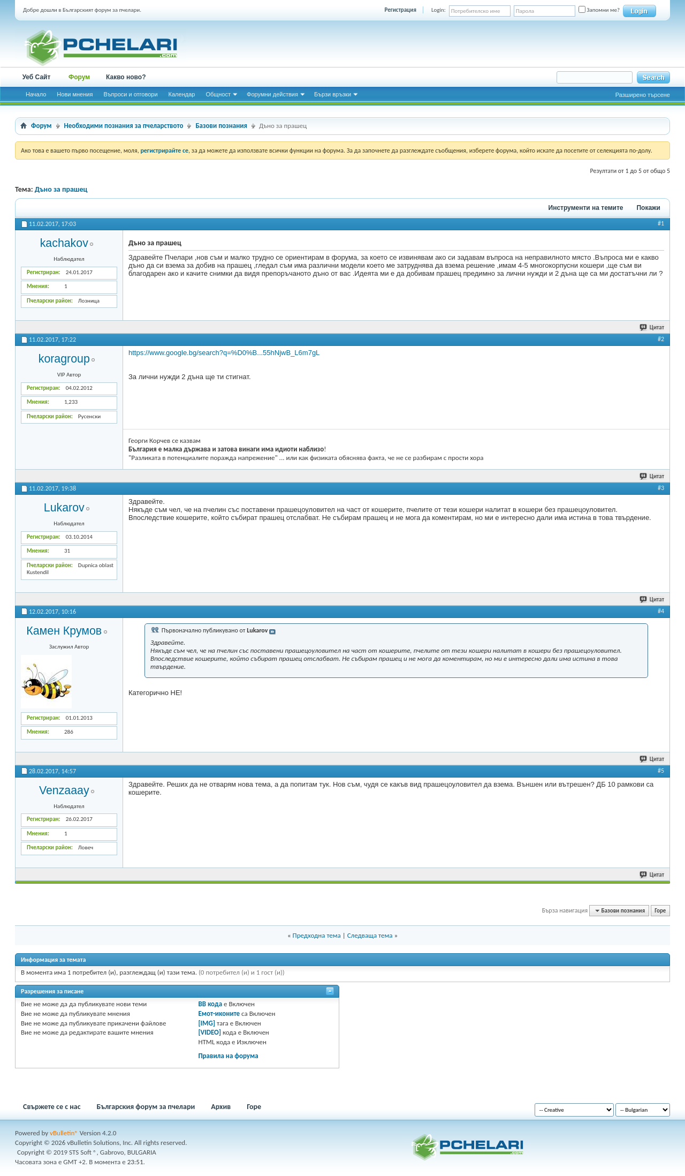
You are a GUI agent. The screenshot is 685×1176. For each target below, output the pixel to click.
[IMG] (206, 1023)
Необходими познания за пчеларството (124, 126)
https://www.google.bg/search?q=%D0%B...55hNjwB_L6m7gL (223, 353)
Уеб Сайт (36, 77)
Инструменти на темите (586, 208)
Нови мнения (75, 94)
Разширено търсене (642, 95)
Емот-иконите (219, 1013)
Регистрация (400, 9)
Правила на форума (228, 1056)
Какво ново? (126, 77)
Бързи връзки (332, 94)
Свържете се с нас (52, 1106)
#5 (661, 770)
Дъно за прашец (61, 189)
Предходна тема (317, 935)
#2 (661, 339)
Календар (182, 94)
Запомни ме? (599, 9)
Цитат (652, 327)
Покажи (648, 208)
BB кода (210, 1004)
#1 (661, 223)
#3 (661, 488)
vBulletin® (64, 1133)
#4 (661, 611)
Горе (660, 910)
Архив (221, 1106)
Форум (79, 77)
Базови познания (221, 126)
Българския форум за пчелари (146, 1106)
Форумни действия (272, 94)
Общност (218, 94)
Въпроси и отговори (130, 94)
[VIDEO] (209, 1032)
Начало (36, 94)
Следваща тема (370, 935)
